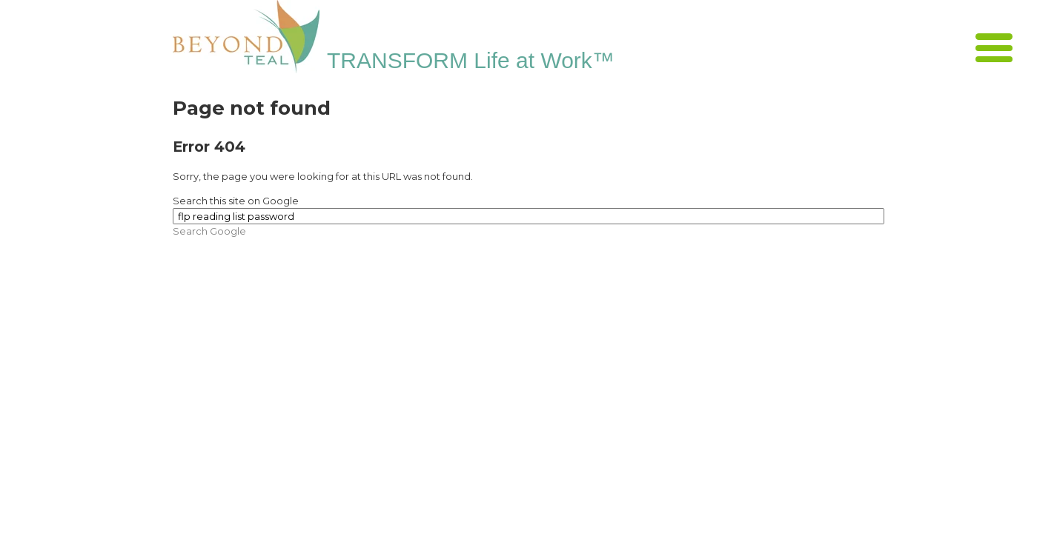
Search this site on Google (236, 201)
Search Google (209, 231)
